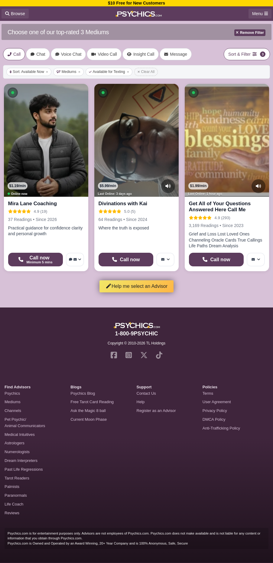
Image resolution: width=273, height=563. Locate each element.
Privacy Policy (215, 410)
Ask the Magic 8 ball (88, 410)
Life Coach (14, 504)
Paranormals (16, 495)
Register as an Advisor (156, 410)
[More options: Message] (165, 259)
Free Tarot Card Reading (92, 402)
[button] (13, 92)
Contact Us (146, 393)
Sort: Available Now (29, 72)
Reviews (12, 513)
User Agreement (217, 402)
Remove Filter (250, 33)
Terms (208, 393)
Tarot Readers (17, 478)
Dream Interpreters (21, 460)
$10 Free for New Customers (136, 3)
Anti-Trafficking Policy (221, 428)
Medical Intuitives (20, 434)
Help (141, 402)
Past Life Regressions (24, 469)
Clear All (146, 72)
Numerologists (17, 451)
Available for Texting (109, 72)
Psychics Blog (82, 393)
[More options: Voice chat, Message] (75, 259)
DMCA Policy (214, 419)
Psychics (12, 393)
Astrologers (14, 443)
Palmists (12, 486)
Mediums (68, 72)
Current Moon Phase (88, 419)
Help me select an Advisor (136, 286)
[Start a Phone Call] (35, 259)
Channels (13, 410)
